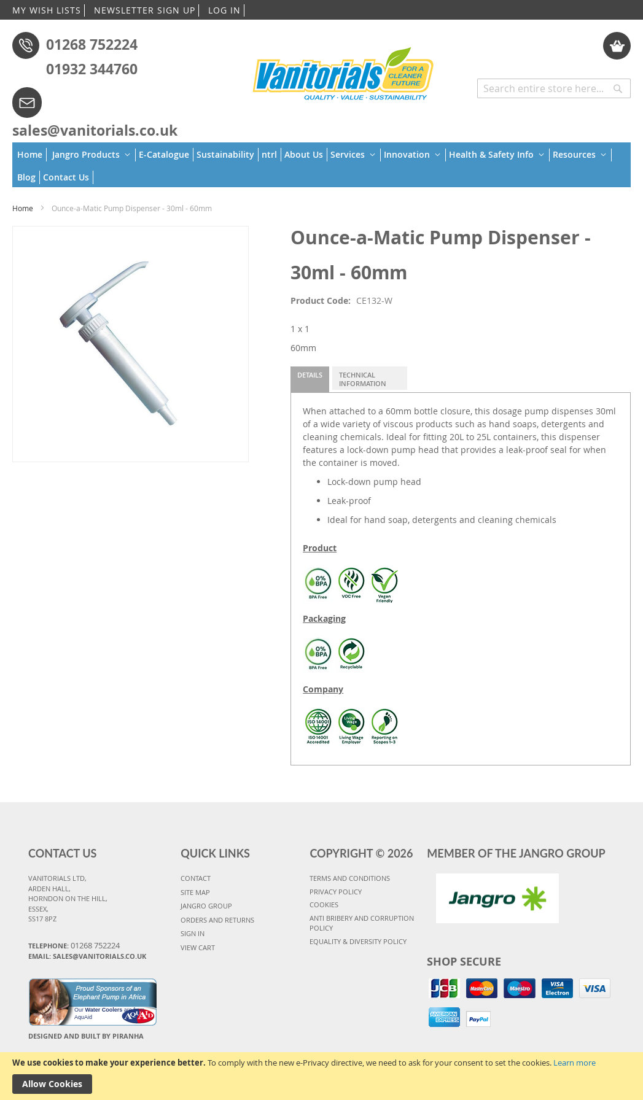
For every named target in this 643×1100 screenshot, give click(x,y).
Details (309, 374)
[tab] (309, 379)
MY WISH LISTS (46, 10)
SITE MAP (195, 892)
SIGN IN (193, 933)
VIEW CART (198, 947)
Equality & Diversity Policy (358, 941)
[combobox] (554, 88)
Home (22, 208)
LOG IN (224, 10)
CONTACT (196, 878)
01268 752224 (92, 44)
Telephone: (74, 945)
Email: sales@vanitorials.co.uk (87, 956)
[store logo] (343, 72)
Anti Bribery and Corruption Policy (362, 923)
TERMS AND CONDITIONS (350, 878)
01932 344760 (92, 69)
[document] (321, 1076)
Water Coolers (104, 1010)
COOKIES (324, 904)
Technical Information (362, 379)
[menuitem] (32, 154)
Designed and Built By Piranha (86, 1035)
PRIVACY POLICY (336, 891)
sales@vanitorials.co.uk (94, 130)
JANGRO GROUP (206, 905)
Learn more (574, 1062)
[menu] (321, 164)
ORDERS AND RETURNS (217, 919)
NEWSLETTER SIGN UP (144, 10)
